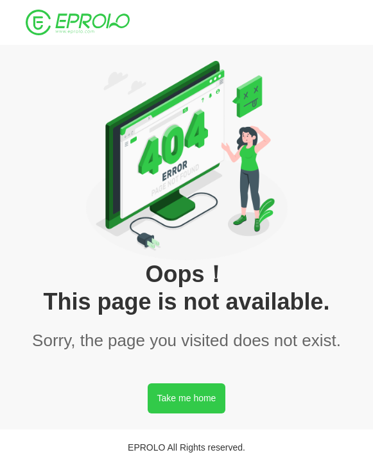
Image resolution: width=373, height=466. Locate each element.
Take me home (186, 398)
